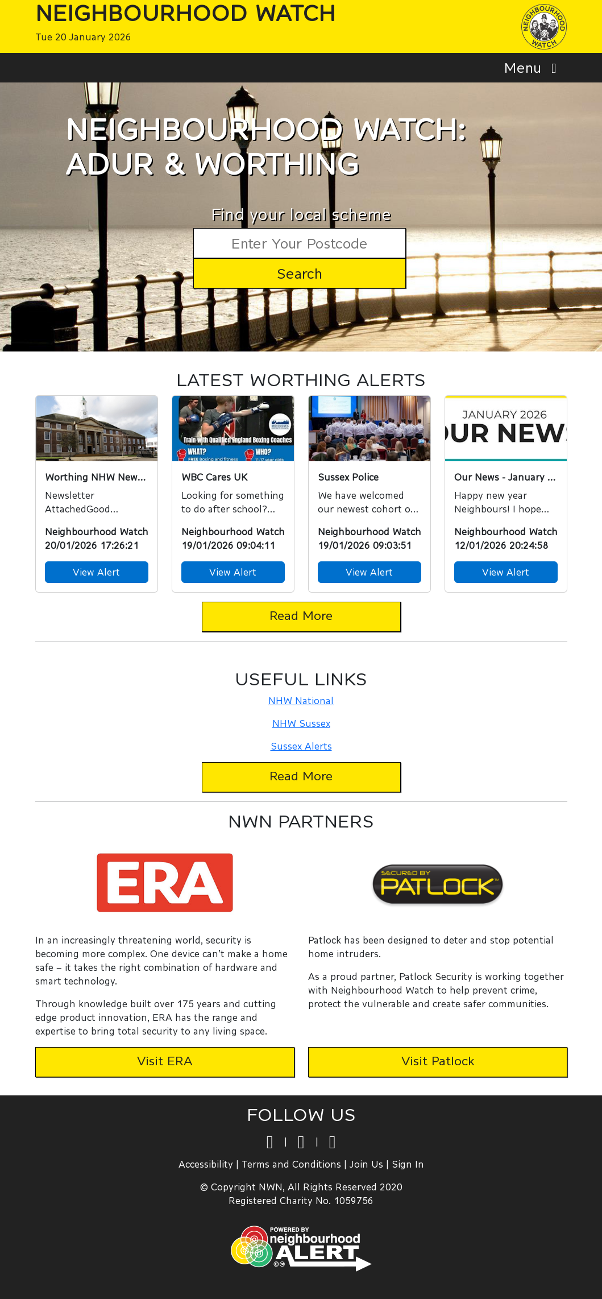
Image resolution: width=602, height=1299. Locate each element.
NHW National (301, 700)
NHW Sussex (301, 723)
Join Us (366, 1164)
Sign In (408, 1164)
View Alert (96, 571)
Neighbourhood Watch (185, 13)
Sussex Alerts (301, 745)
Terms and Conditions (291, 1164)
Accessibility (205, 1164)
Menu (533, 67)
